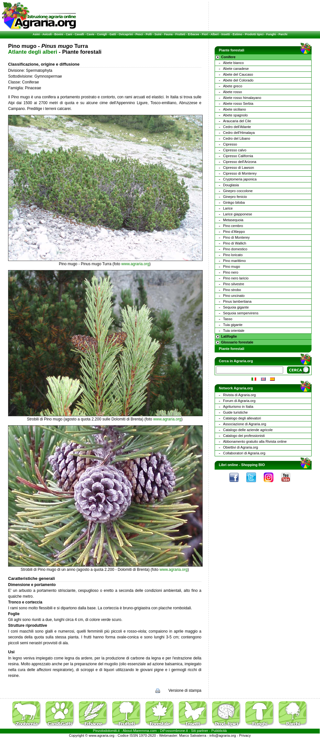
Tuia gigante (232, 325)
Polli (149, 34)
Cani (69, 34)
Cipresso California (238, 156)
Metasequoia (233, 220)
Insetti (225, 34)
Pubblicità (219, 731)
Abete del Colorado (238, 80)
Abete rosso (232, 92)
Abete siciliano (234, 109)
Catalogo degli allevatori (242, 418)
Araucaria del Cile (237, 121)
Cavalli (79, 34)
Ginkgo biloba (234, 202)
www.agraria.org (135, 264)
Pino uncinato (234, 296)
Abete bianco (233, 63)
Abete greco (232, 86)
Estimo (237, 34)
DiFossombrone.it (174, 731)
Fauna (168, 34)
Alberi (214, 34)
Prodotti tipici (254, 34)
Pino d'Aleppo (234, 232)
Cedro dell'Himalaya (239, 133)
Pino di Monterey (236, 237)
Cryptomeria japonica (240, 179)
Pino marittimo (234, 261)
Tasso (227, 319)
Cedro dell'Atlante (237, 127)
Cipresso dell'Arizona (239, 162)
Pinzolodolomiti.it (106, 731)
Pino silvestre (233, 284)
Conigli (102, 34)
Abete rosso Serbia (238, 103)
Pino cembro (233, 226)
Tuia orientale (233, 330)
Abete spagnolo (235, 115)
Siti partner (199, 731)
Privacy (245, 735)
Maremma (141, 731)
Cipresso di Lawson (238, 167)
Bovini (58, 34)
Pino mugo (231, 266)
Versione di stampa (184, 690)
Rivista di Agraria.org (239, 395)
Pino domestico (235, 249)
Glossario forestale (237, 342)
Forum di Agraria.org (239, 401)
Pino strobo (232, 290)
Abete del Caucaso (238, 74)
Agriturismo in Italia (238, 406)
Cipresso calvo (234, 150)
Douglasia (231, 185)
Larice (228, 208)
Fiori (205, 34)
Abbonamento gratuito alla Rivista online (255, 441)
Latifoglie (229, 336)
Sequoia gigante (236, 307)
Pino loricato (233, 255)
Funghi (271, 34)
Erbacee (193, 34)
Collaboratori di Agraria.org (244, 453)
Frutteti (180, 34)
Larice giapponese (237, 214)
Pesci (139, 34)
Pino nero (230, 272)
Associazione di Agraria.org (244, 424)
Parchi (282, 34)
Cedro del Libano (236, 138)
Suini (158, 34)
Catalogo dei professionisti (244, 436)
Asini (36, 34)
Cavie (90, 34)
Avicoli (47, 34)
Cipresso (230, 144)
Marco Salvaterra (192, 735)
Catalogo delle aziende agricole (248, 430)
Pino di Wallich (234, 243)
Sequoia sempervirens (240, 313)
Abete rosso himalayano (242, 98)
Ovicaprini (126, 34)
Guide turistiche (235, 412)
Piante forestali (231, 349)
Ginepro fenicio (235, 197)
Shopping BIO (253, 465)
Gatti (113, 34)
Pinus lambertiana (237, 301)
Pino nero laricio (236, 278)
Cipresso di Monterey (240, 173)
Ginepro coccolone (238, 191)
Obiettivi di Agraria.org (240, 447)
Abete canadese (236, 69)
